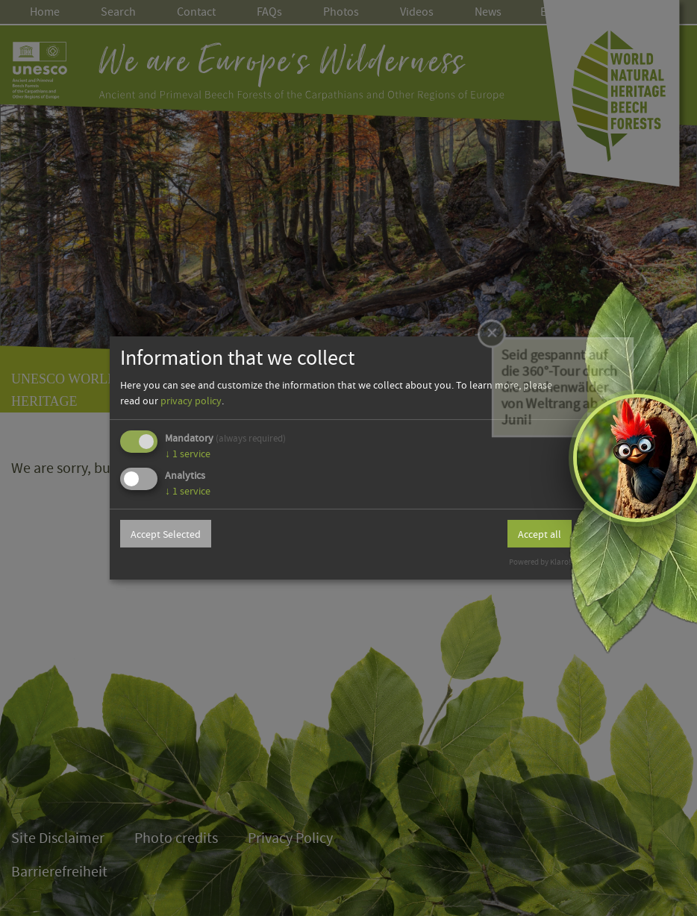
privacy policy (191, 400)
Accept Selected (166, 534)
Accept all (539, 534)
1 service (187, 453)
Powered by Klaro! (540, 562)
